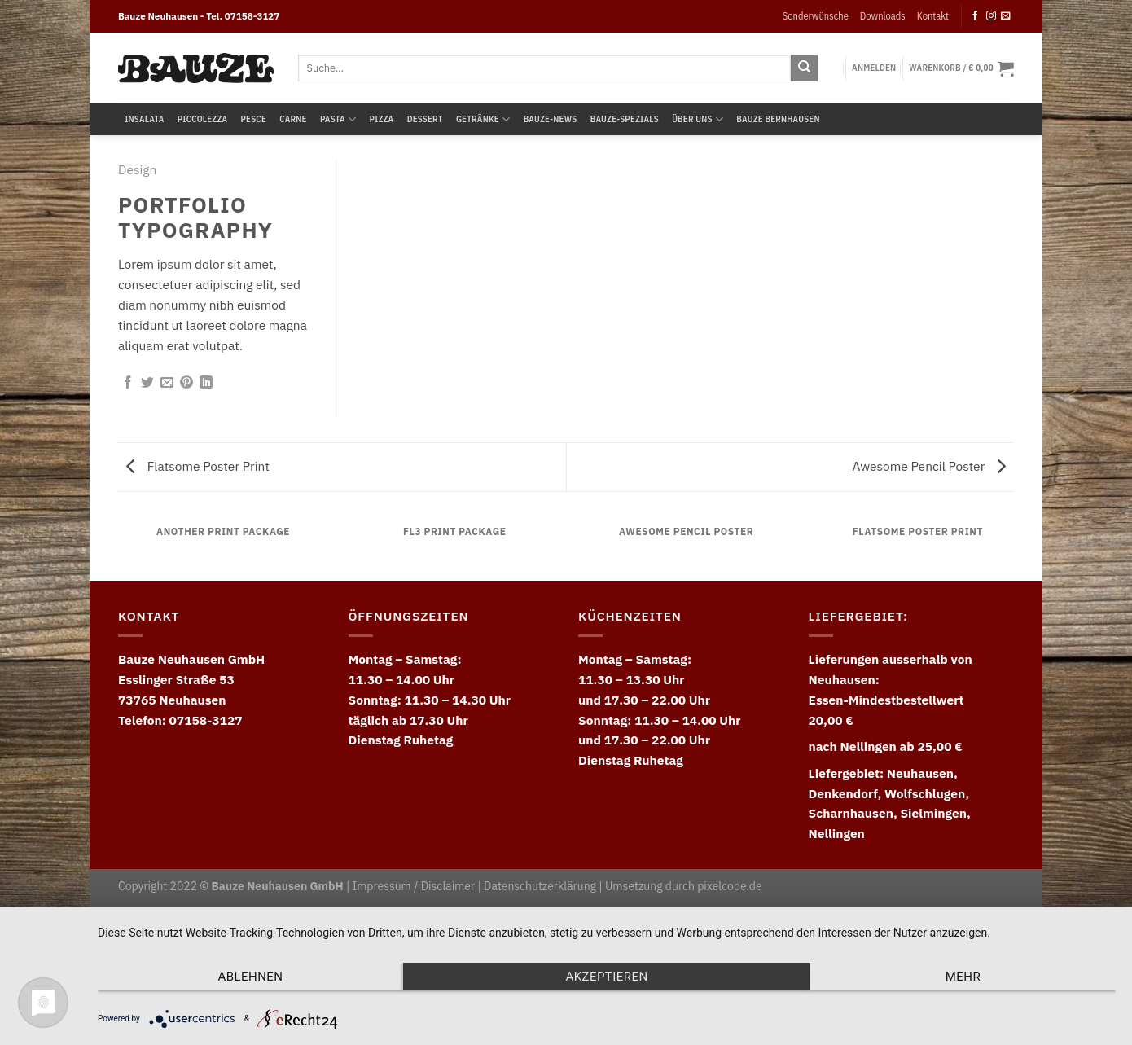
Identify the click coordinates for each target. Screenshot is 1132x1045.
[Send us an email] (1006, 16)
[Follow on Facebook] (976, 16)
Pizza (381, 119)
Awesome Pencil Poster (929, 466)
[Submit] (804, 68)
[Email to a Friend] (166, 383)
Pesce (253, 119)
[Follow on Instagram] (991, 16)
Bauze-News (550, 119)
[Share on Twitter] (147, 383)
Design (137, 169)
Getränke (483, 119)
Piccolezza (202, 119)
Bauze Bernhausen (777, 119)
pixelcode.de (729, 886)
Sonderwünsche (816, 15)
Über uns (697, 119)
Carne (292, 119)
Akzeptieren (606, 976)
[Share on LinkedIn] (206, 383)
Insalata (144, 119)
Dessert (425, 119)
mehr (963, 976)
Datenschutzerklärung (540, 886)
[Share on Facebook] (127, 383)
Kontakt (933, 15)
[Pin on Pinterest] (186, 383)
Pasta (338, 119)
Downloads (883, 15)
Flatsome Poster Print (198, 466)
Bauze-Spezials (624, 119)
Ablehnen (250, 976)
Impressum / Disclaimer (414, 886)
